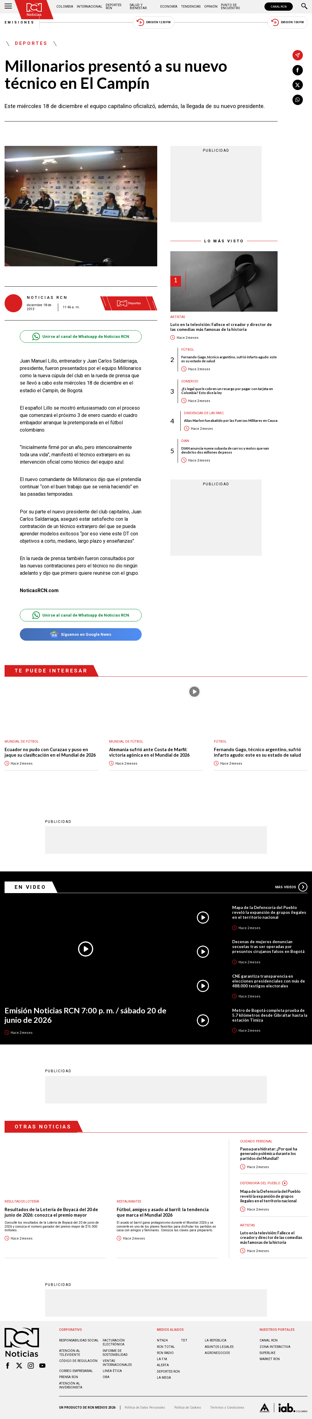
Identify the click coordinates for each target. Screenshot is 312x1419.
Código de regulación (78, 1361)
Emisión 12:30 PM (153, 22)
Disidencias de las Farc (204, 413)
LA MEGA (164, 1378)
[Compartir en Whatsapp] (297, 100)
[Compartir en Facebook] (297, 70)
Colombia (64, 7)
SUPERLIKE (267, 1353)
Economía (168, 7)
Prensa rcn (68, 1377)
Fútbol (187, 350)
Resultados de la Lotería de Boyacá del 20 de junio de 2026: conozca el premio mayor (51, 1212)
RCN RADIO (165, 1353)
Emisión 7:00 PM (287, 22)
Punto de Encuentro (230, 6)
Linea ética (112, 1371)
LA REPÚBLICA (215, 1340)
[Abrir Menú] (8, 6)
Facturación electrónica (114, 1342)
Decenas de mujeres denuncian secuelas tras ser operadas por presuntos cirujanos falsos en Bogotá (268, 946)
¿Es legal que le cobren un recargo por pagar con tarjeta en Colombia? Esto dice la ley (227, 391)
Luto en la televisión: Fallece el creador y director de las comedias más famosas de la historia (221, 327)
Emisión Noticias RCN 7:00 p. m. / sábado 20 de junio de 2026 (85, 1015)
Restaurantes (129, 1202)
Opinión (211, 7)
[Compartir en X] (297, 85)
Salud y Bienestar (138, 6)
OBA (106, 1377)
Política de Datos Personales (145, 1408)
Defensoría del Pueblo (260, 1183)
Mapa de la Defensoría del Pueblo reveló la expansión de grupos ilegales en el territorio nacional (269, 912)
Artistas (177, 317)
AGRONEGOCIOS (217, 1353)
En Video (30, 887)
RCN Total (166, 1347)
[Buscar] (304, 6)
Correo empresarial (76, 1371)
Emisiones (20, 22)
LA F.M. (162, 1359)
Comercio (189, 381)
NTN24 (162, 1340)
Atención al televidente (69, 1353)
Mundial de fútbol (22, 742)
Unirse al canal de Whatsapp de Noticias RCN (80, 336)
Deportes (31, 43)
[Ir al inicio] (34, 9)
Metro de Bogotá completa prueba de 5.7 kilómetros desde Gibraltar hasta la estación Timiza (269, 1015)
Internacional (89, 7)
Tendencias (190, 7)
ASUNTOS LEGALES (219, 1347)
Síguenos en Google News (80, 634)
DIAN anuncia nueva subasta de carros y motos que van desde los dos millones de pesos (225, 450)
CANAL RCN (279, 6)
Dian (185, 441)
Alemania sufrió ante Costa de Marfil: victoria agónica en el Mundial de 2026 (149, 752)
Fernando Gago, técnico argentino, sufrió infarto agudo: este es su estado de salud (229, 359)
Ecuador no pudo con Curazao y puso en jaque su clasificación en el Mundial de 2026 (50, 752)
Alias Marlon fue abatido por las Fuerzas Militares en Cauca (231, 420)
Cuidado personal (256, 1141)
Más (291, 887)
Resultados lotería (22, 1202)
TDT (184, 1340)
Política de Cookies (187, 1408)
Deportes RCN (113, 6)
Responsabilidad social (79, 1340)
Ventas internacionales (117, 1363)
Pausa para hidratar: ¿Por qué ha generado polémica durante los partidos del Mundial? (268, 1154)
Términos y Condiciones (227, 1408)
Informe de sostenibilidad (115, 1353)
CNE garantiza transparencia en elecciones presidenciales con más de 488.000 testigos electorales (268, 981)
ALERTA (163, 1365)
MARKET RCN (270, 1359)
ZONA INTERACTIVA (275, 1347)
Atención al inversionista (70, 1385)
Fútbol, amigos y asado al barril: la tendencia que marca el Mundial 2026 (163, 1212)
